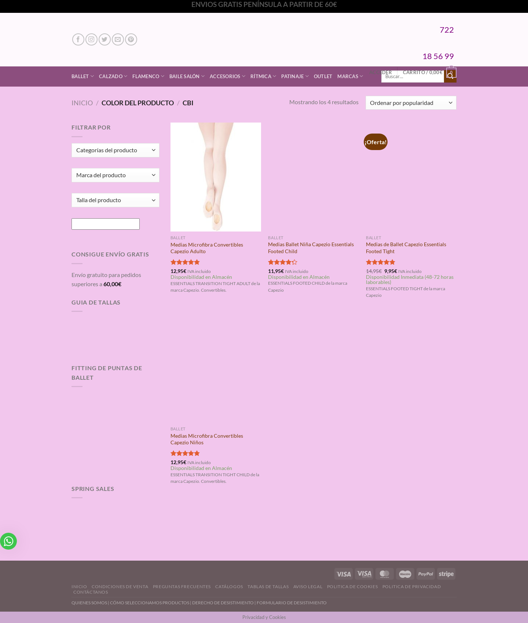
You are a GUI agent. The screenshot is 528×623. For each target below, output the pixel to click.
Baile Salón (187, 76)
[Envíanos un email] (118, 39)
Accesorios (227, 76)
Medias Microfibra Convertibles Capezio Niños (206, 439)
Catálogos (229, 586)
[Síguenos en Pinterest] (131, 39)
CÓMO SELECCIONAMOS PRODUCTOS (149, 602)
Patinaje (295, 76)
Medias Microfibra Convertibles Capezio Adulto (206, 248)
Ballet (83, 76)
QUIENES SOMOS (89, 602)
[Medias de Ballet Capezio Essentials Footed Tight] (411, 177)
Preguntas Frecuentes (182, 586)
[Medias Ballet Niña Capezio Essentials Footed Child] (313, 177)
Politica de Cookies (352, 586)
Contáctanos (90, 592)
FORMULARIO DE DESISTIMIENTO (292, 602)
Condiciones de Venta (120, 586)
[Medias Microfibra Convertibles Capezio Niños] (215, 368)
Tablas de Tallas (268, 586)
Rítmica (263, 76)
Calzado (113, 76)
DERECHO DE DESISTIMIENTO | (224, 602)
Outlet (323, 76)
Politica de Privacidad (411, 586)
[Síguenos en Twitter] (105, 39)
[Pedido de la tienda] (411, 103)
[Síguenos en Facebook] (78, 39)
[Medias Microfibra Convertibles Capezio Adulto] (215, 177)
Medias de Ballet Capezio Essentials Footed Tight (406, 247)
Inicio (82, 103)
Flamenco (148, 76)
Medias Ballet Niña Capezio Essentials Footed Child (311, 247)
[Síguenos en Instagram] (91, 39)
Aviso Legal (308, 586)
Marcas (350, 76)
